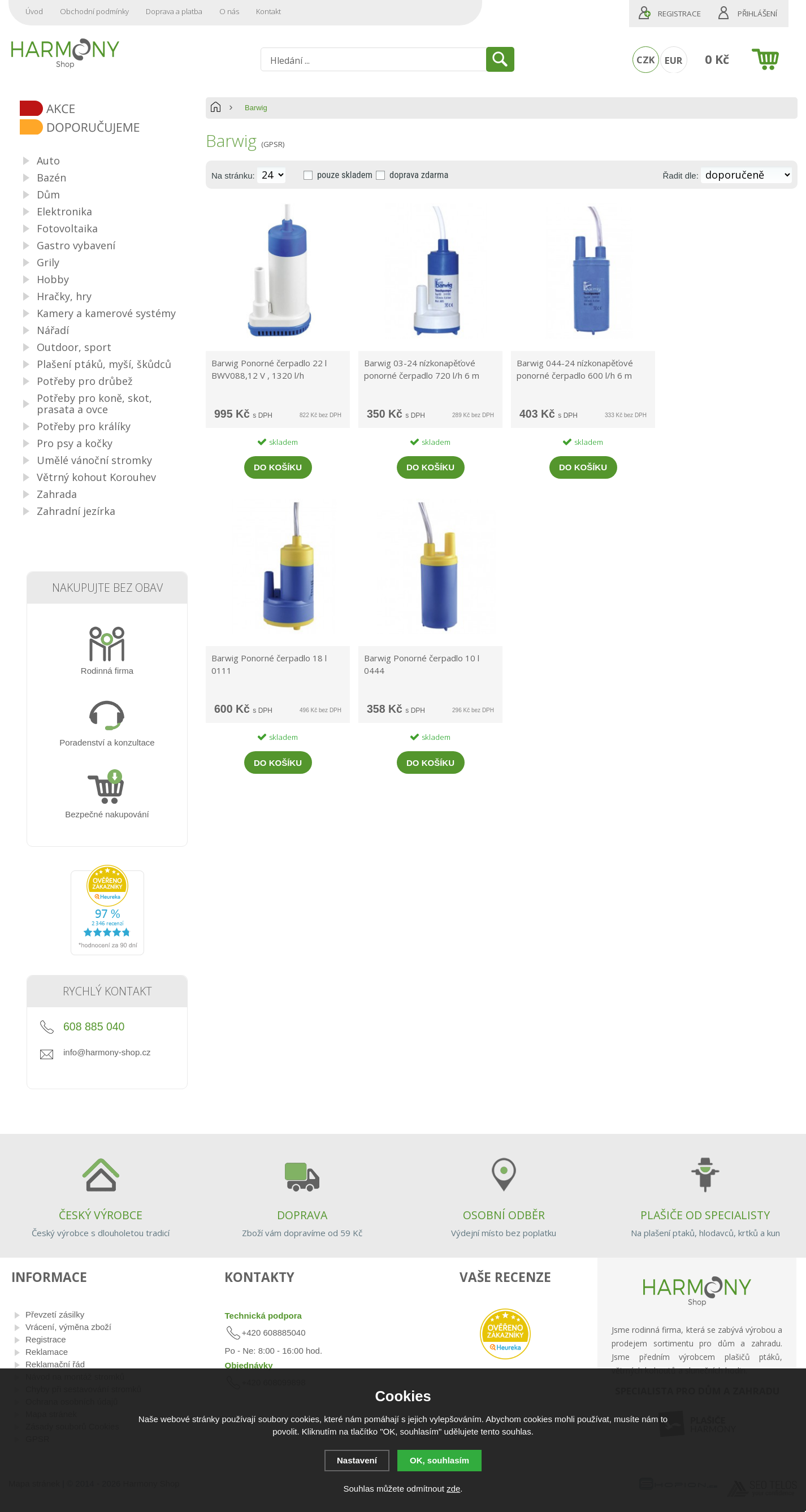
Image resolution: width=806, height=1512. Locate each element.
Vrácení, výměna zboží (68, 1327)
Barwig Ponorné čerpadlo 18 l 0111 (269, 664)
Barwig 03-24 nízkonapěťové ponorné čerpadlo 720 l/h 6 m (421, 369)
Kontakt (268, 11)
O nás (229, 11)
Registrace (679, 13)
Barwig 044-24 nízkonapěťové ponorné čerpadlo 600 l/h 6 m (575, 369)
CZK (645, 59)
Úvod (34, 11)
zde (453, 1488)
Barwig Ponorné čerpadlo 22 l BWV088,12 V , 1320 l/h (269, 369)
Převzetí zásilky (54, 1314)
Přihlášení (757, 13)
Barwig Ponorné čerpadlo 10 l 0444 (421, 664)
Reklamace (46, 1352)
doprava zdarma (418, 175)
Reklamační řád (55, 1364)
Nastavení (357, 1460)
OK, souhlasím (439, 1460)
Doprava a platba (174, 11)
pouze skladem (344, 175)
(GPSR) (272, 144)
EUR (673, 60)
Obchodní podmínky (94, 11)
